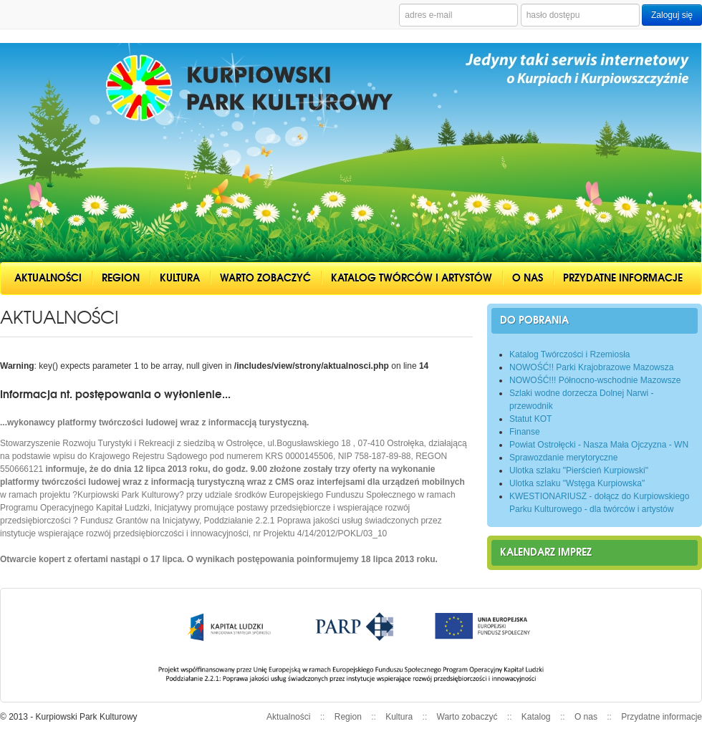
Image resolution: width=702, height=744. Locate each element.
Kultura (180, 278)
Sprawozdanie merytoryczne (563, 458)
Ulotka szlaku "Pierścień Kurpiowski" (578, 470)
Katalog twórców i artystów (411, 278)
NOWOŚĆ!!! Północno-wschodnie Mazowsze (595, 380)
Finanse (524, 432)
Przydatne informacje (623, 278)
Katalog (536, 717)
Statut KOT (530, 419)
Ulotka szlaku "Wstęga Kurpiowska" (577, 483)
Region (121, 278)
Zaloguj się (672, 15)
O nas (527, 278)
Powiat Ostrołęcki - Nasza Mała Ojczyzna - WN (598, 445)
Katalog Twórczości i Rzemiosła (569, 354)
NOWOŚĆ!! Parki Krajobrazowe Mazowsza (591, 367)
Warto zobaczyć (265, 278)
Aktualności (48, 278)
